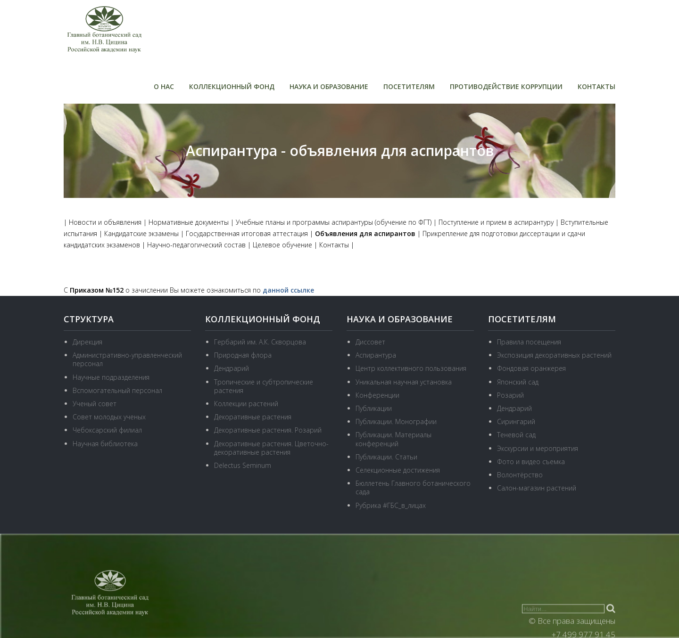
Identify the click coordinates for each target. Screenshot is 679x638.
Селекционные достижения (398, 470)
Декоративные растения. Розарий (268, 429)
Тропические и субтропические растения (263, 386)
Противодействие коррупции (506, 86)
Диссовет (370, 341)
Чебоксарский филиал (107, 429)
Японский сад (517, 381)
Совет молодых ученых (109, 416)
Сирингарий (516, 421)
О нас (164, 86)
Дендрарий (231, 368)
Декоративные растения (252, 416)
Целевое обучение (282, 244)
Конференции (377, 395)
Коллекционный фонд (231, 86)
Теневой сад (516, 434)
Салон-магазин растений (536, 487)
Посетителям (409, 86)
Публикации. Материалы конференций (393, 439)
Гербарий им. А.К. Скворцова (260, 341)
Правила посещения (529, 341)
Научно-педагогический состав (196, 244)
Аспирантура (376, 355)
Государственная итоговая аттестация (247, 233)
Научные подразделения (111, 377)
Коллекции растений (246, 403)
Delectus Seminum (242, 465)
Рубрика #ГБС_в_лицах (391, 505)
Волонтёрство (520, 474)
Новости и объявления (105, 222)
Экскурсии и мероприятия (537, 448)
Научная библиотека (105, 443)
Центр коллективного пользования (411, 368)
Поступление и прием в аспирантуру (496, 222)
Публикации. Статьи (386, 456)
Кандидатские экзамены (141, 233)
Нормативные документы (189, 222)
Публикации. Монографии (396, 421)
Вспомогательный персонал (117, 390)
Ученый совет (94, 403)
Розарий (510, 395)
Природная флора (243, 355)
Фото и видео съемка (531, 461)
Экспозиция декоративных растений (554, 355)
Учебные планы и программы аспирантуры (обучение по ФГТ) (333, 222)
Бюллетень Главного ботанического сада (413, 487)
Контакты (596, 86)
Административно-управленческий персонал (127, 359)
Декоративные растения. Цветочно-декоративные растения (271, 448)
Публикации (374, 408)
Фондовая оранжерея (531, 368)
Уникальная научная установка (404, 381)
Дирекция (87, 341)
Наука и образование (329, 86)
